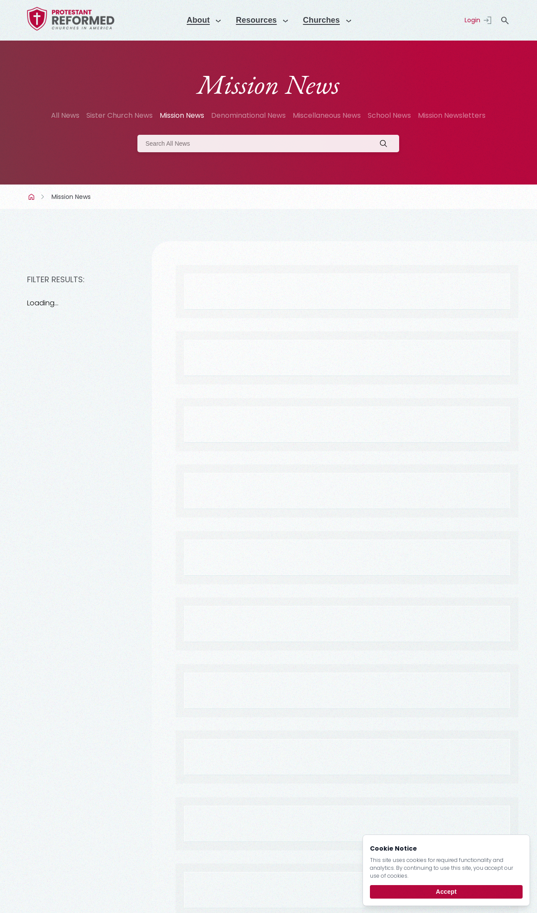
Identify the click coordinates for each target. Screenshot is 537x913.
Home (32, 196)
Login (472, 20)
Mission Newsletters (452, 115)
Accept (446, 891)
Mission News (182, 115)
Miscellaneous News (327, 115)
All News (65, 115)
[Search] (268, 143)
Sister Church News (119, 115)
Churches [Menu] (324, 20)
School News (389, 115)
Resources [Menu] (255, 20)
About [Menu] (194, 20)
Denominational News (248, 115)
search (504, 20)
